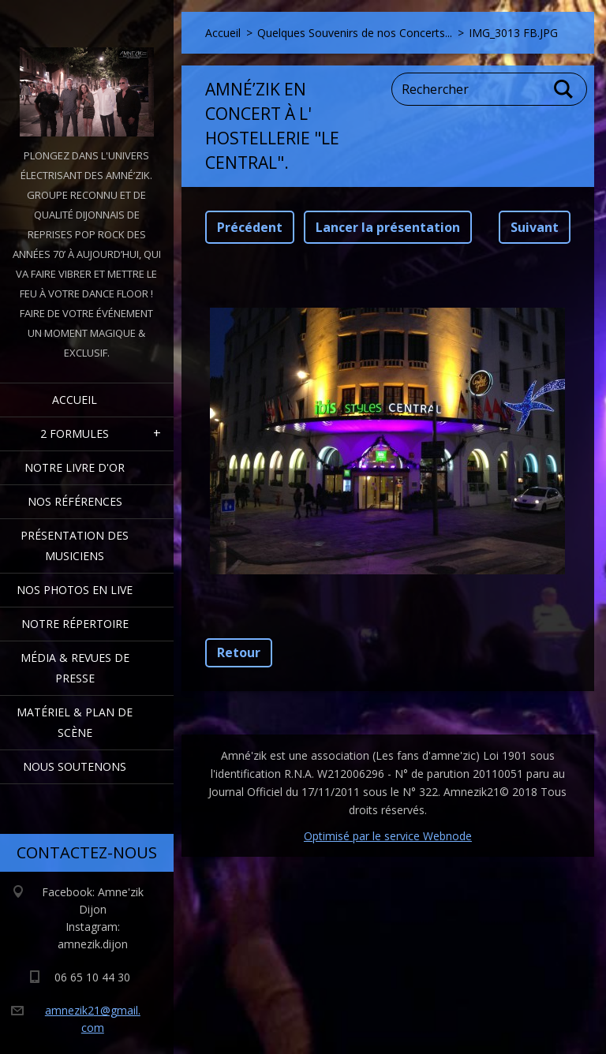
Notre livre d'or (74, 467)
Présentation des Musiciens (75, 545)
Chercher (564, 89)
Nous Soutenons (74, 766)
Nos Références (75, 501)
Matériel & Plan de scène (75, 722)
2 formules (74, 433)
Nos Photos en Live (75, 589)
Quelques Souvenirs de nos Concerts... (354, 32)
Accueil (74, 399)
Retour (238, 652)
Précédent (249, 227)
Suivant (535, 227)
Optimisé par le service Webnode (388, 835)
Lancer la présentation (388, 227)
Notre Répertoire (75, 623)
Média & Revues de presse (75, 668)
